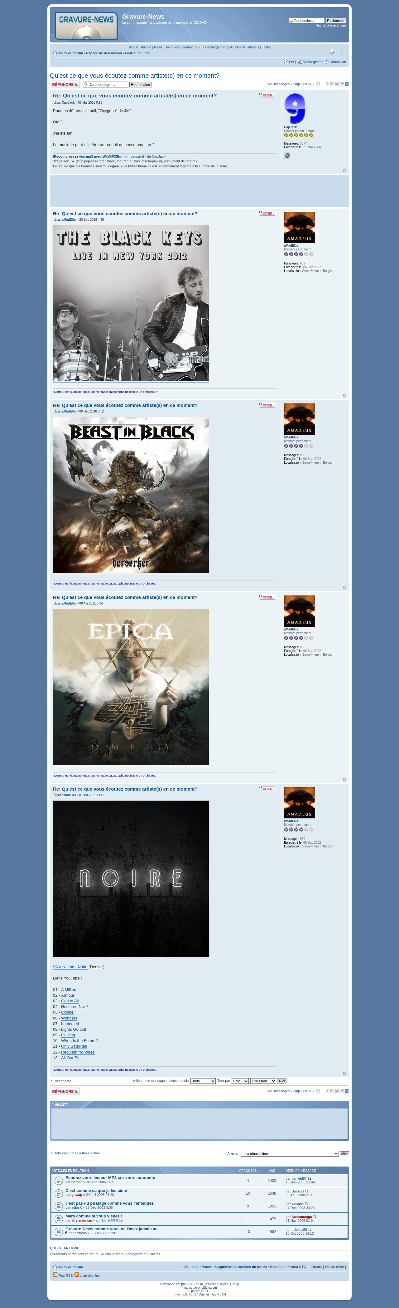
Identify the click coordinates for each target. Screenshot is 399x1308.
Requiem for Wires (78, 1052)
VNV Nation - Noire (70, 967)
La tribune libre (137, 53)
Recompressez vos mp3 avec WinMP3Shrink (90, 156)
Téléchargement (215, 47)
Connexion (337, 62)
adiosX (76, 1207)
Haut (344, 170)
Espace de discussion (104, 53)
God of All (70, 1001)
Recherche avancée (330, 25)
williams (297, 1204)
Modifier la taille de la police (341, 52)
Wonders (69, 1018)
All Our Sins (72, 1057)
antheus (81, 1233)
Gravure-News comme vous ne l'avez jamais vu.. (112, 1229)
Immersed (70, 1023)
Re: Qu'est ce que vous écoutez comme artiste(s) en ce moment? (135, 96)
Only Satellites (74, 1046)
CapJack (68, 102)
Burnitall (297, 1191)
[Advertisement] (199, 190)
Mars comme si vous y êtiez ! (93, 1216)
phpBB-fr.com (207, 1287)
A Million (68, 989)
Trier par (233, 1081)
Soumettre (190, 47)
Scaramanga (81, 1220)
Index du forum (70, 53)
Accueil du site (140, 47)
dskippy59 (299, 1229)
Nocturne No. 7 (74, 1006)
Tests (266, 47)
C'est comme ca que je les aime (96, 1190)
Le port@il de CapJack (148, 156)
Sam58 (76, 1182)
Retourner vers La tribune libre (77, 1153)
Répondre (65, 84)
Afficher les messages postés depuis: (174, 1081)
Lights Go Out (73, 1029)
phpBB (185, 1284)
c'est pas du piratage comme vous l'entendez (109, 1203)
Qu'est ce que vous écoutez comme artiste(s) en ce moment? (134, 75)
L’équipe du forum (196, 1267)
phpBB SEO (199, 1291)
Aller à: (233, 1153)
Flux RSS (63, 1275)
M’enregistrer (313, 62)
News (158, 47)
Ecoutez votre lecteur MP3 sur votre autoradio (110, 1177)
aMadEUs (69, 219)
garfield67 (298, 1178)
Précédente (62, 1081)
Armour (68, 995)
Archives (172, 47)
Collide (67, 1012)
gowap (76, 1195)
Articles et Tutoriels (244, 47)
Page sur (302, 84)
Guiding (68, 1035)
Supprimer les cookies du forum (240, 1267)
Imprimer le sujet (332, 52)
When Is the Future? (79, 1040)
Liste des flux (87, 1275)
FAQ (292, 62)
